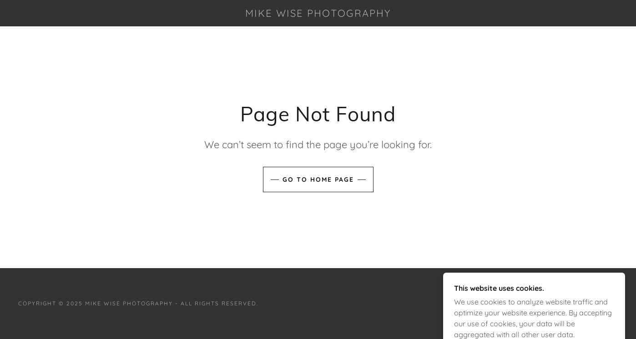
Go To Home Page (318, 179)
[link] (318, 14)
